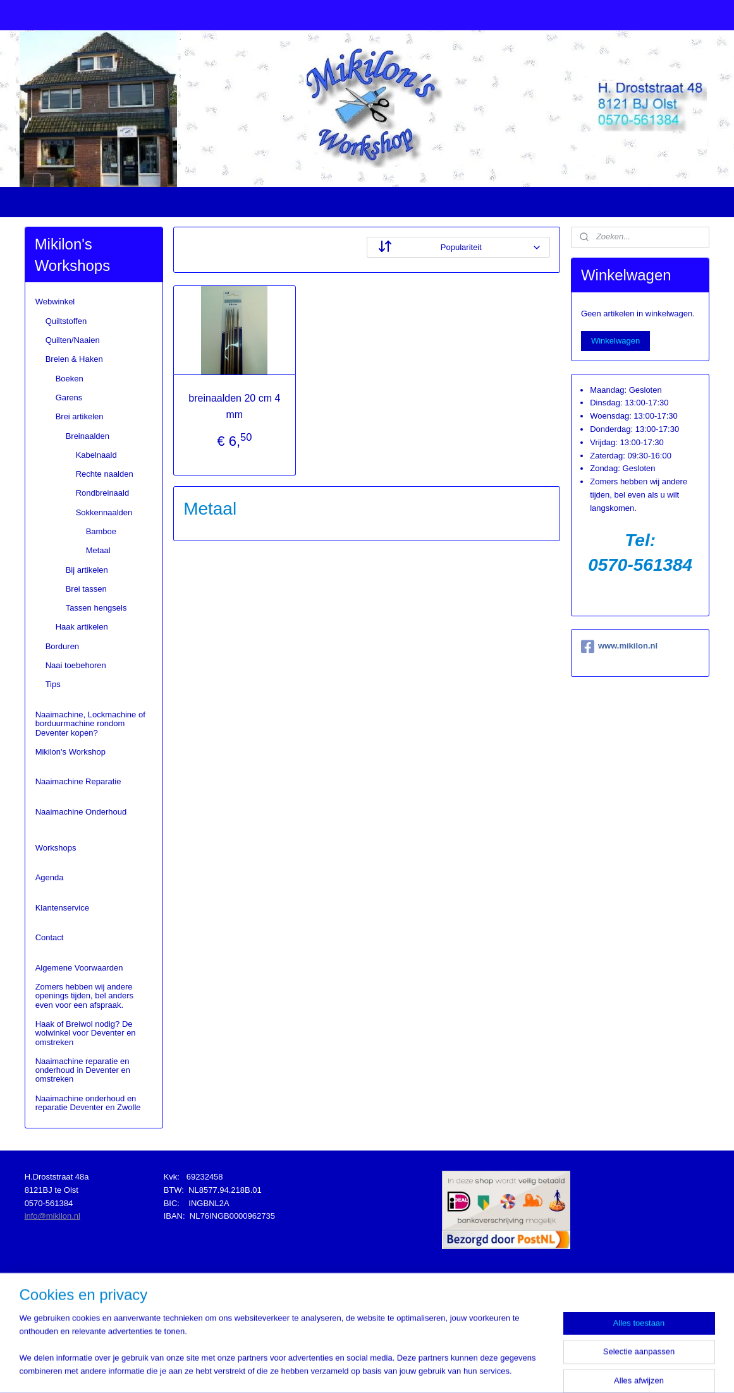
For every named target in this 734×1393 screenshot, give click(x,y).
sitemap (338, 1369)
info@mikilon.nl (52, 1216)
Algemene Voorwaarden (79, 967)
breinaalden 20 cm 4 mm (235, 406)
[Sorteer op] (458, 247)
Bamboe (101, 531)
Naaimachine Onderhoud (81, 811)
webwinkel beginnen (402, 1369)
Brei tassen (86, 589)
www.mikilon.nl (619, 646)
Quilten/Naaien (73, 340)
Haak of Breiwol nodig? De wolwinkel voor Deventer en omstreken (85, 1033)
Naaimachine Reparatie (78, 781)
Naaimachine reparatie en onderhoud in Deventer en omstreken (82, 1070)
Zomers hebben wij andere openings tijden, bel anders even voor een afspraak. (84, 996)
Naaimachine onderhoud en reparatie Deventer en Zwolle (88, 1103)
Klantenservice (62, 907)
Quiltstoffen (66, 321)
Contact (49, 937)
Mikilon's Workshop (70, 751)
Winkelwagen (615, 340)
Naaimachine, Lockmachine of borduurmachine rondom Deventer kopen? (90, 724)
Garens (69, 397)
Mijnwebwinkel (500, 1369)
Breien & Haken (74, 359)
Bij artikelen (87, 570)
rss (360, 1369)
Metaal (98, 550)
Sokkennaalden (104, 512)
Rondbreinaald (103, 493)
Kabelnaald (96, 455)
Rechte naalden (104, 474)
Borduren (62, 646)
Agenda (49, 877)
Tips (53, 684)
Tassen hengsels (96, 608)
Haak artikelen (82, 626)
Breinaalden (87, 436)
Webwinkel (55, 301)
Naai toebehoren (76, 665)
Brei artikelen (80, 416)
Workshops (55, 847)
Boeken (69, 378)
